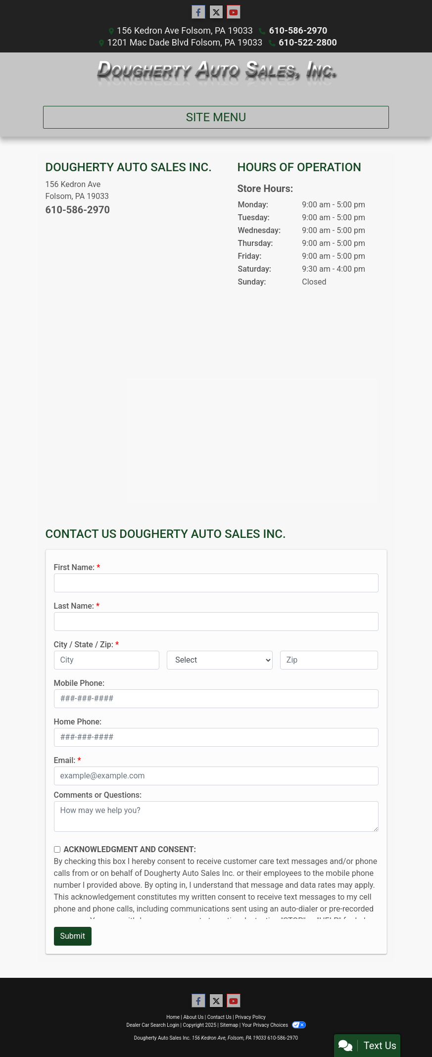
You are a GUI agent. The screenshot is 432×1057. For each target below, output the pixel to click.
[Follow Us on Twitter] (216, 12)
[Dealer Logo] (216, 75)
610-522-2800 (307, 42)
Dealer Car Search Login (152, 1025)
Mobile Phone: (79, 683)
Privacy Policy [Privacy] (250, 1017)
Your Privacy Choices (274, 1025)
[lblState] (220, 660)
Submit (72, 936)
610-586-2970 (298, 30)
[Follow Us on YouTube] (233, 12)
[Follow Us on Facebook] (198, 12)
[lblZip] (329, 660)
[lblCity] (107, 660)
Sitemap (229, 1025)
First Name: (74, 567)
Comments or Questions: (98, 795)
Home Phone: (78, 721)
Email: (65, 760)
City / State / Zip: (84, 644)
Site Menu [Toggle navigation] (216, 117)
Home (173, 1017)
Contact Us (219, 1017)
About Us (194, 1017)
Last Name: (74, 606)
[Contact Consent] (57, 849)
